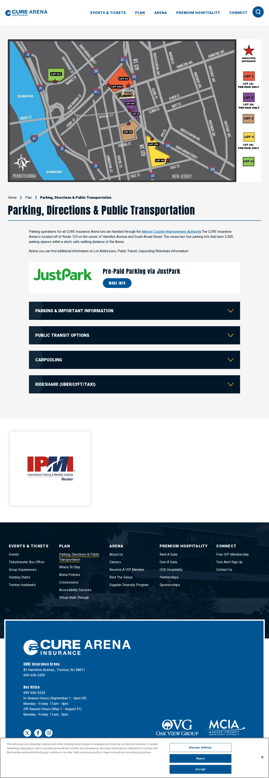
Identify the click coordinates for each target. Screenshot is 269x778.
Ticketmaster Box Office (26, 562)
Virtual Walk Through (74, 597)
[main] (134, 280)
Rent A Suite (169, 554)
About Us (116, 554)
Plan (140, 12)
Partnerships (169, 577)
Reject (200, 758)
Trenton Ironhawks (22, 585)
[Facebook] (38, 733)
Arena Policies (69, 574)
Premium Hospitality (198, 12)
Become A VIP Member (126, 569)
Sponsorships (170, 585)
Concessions (68, 582)
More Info (117, 283)
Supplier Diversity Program (129, 585)
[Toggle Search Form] (258, 12)
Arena (160, 12)
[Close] (262, 757)
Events (14, 554)
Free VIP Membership (232, 554)
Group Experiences (23, 569)
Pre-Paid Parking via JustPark (141, 271)
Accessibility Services (75, 590)
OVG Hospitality (171, 569)
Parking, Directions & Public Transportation (79, 557)
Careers (115, 562)
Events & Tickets (108, 12)
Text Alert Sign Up (229, 562)
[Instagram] (49, 733)
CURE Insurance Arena (26, 13)
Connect (238, 12)
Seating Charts (19, 577)
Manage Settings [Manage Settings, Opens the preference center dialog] (200, 747)
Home (12, 197)
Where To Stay (69, 567)
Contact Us (224, 569)
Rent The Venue (121, 577)
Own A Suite (168, 562)
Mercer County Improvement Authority (171, 231)
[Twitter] (27, 733)
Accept (200, 769)
